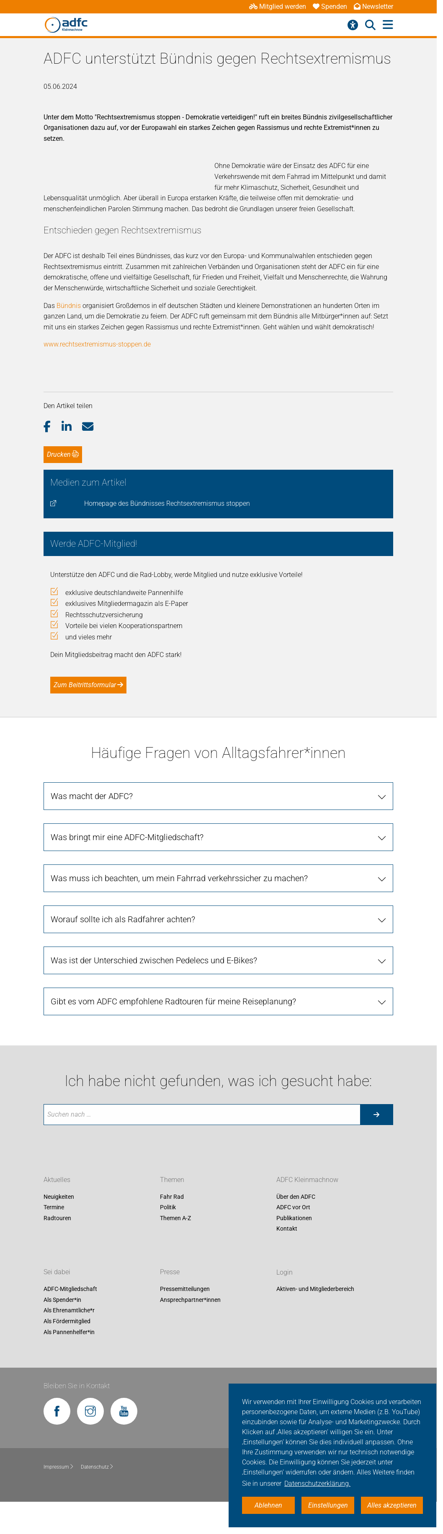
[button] (53, 459)
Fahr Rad (172, 1229)
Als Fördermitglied (67, 1353)
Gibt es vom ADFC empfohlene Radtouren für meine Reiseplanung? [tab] (173, 1034)
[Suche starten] (376, 1146)
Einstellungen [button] (328, 1505)
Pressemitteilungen (185, 1321)
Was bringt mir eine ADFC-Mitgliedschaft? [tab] (127, 869)
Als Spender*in (62, 1332)
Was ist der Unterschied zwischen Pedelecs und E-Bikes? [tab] (154, 993)
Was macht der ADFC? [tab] (92, 828)
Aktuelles (57, 1212)
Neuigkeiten (59, 1229)
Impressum (59, 1499)
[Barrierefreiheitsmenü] (353, 25)
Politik (168, 1239)
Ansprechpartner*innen (190, 1332)
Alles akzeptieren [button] (392, 1505)
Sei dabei (57, 1304)
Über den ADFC (295, 1229)
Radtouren (57, 1250)
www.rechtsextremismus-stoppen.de (97, 376)
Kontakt (286, 1261)
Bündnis (69, 337)
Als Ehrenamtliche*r (69, 1343)
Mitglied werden (277, 6)
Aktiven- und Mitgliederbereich (315, 1321)
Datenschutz (97, 1499)
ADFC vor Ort (293, 1239)
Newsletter (373, 6)
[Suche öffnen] (370, 25)
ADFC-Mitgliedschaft (70, 1321)
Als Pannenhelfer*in (69, 1364)
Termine (54, 1239)
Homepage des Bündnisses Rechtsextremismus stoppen (167, 536)
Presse (170, 1304)
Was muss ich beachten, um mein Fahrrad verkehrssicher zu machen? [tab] (179, 910)
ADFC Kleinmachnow (307, 1212)
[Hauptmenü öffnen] (388, 25)
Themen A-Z (175, 1250)
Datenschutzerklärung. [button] (317, 1483)
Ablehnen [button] (268, 1505)
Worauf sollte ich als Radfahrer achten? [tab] (123, 952)
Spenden (330, 6)
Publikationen (294, 1250)
